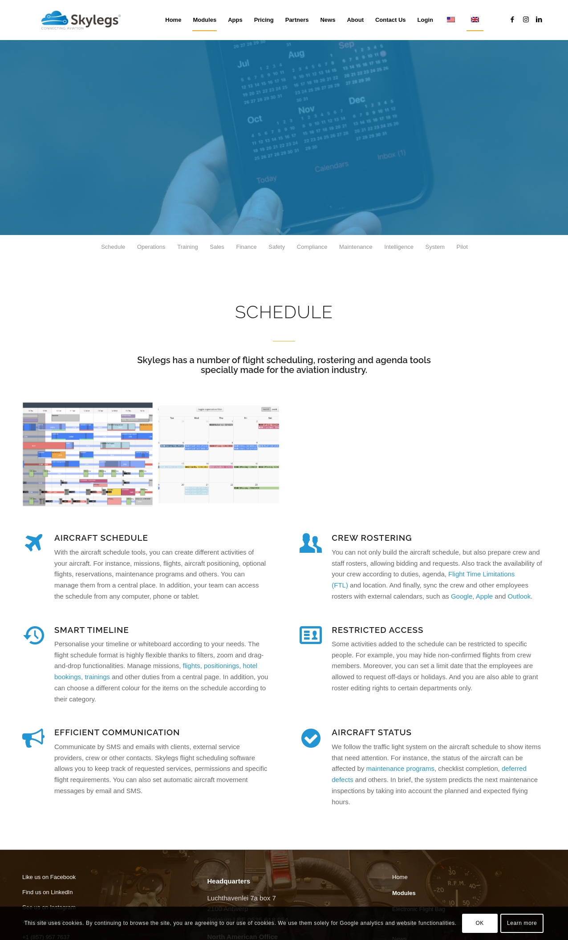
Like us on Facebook (49, 877)
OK (479, 923)
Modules (404, 893)
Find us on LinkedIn (47, 892)
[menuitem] (173, 20)
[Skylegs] (84, 20)
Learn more (522, 923)
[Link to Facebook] (512, 19)
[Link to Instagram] (525, 19)
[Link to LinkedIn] (539, 19)
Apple (484, 596)
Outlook (519, 596)
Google (461, 596)
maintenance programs (400, 768)
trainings (97, 677)
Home (400, 877)
